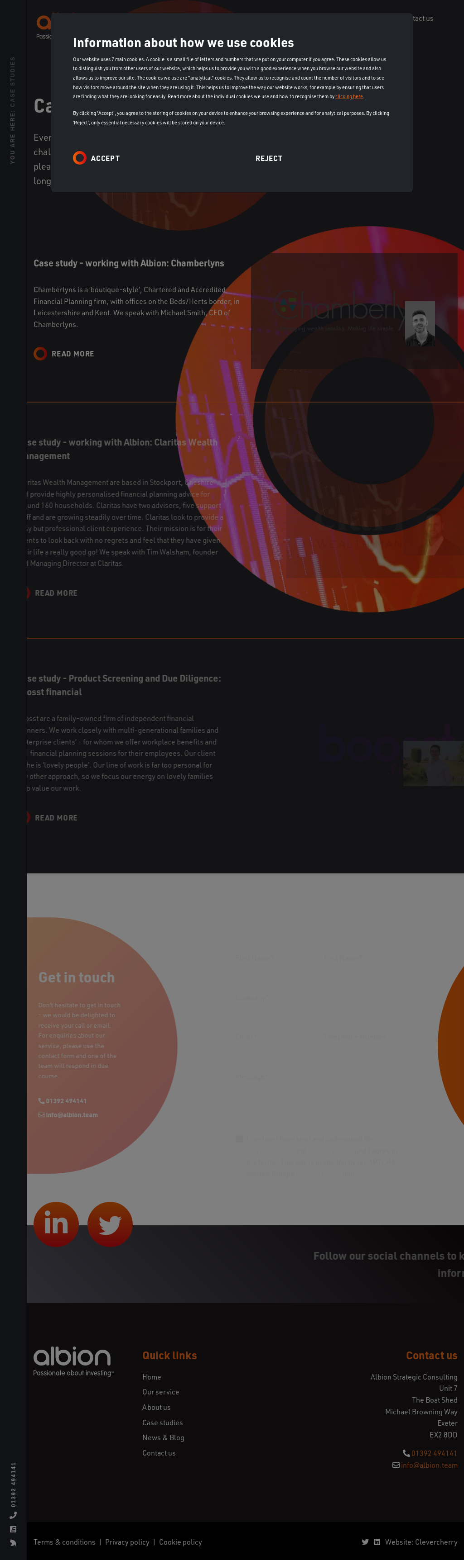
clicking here (349, 96)
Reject (269, 158)
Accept (105, 158)
